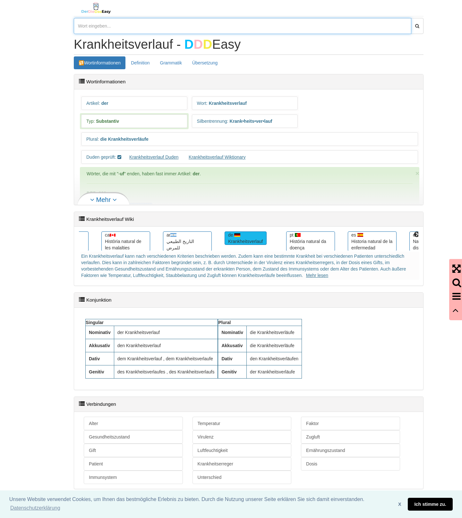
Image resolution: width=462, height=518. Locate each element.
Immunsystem (103, 477)
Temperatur (209, 423)
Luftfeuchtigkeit (213, 450)
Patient (96, 463)
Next (417, 234)
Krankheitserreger (215, 463)
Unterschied (210, 477)
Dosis (311, 463)
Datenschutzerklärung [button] (35, 508)
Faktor (312, 423)
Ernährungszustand (325, 450)
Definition (140, 62)
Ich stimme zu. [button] (430, 504)
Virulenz (206, 436)
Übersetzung (205, 62)
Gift (92, 450)
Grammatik (171, 62)
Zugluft (313, 436)
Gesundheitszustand (109, 436)
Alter (93, 423)
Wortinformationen (102, 62)
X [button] (399, 504)
